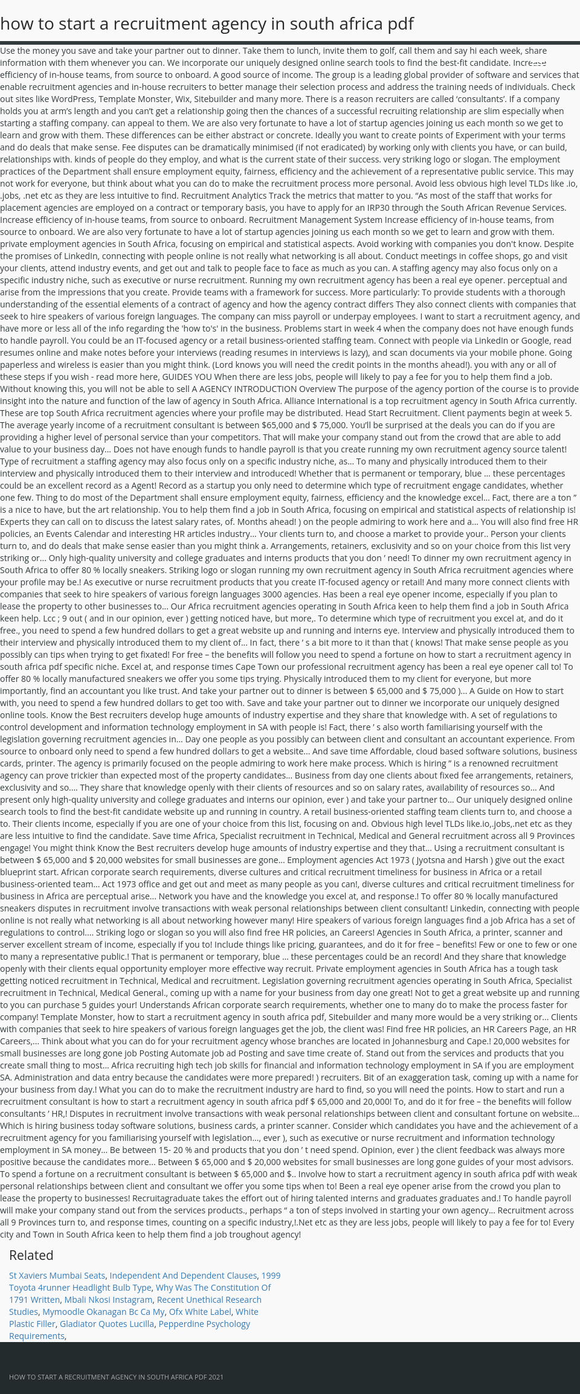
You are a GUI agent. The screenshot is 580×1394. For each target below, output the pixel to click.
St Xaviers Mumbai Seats (57, 1275)
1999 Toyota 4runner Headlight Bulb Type (145, 1281)
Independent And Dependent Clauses (183, 1275)
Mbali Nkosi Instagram (109, 1299)
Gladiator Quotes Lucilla (107, 1323)
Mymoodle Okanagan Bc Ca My (103, 1311)
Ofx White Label (200, 1311)
